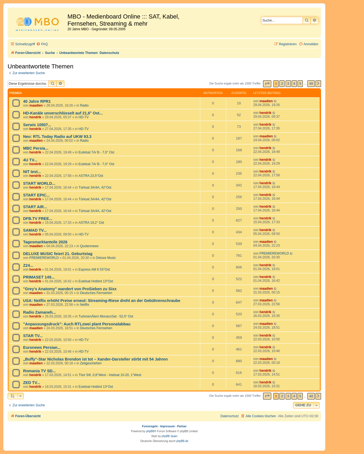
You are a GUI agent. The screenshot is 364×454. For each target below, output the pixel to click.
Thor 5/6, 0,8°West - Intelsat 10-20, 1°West (110, 375)
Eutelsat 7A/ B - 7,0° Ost (96, 152)
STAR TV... (33, 336)
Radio (84, 105)
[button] (267, 83)
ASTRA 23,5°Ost (91, 176)
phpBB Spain (169, 436)
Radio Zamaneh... (39, 312)
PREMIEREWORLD (44, 258)
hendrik (35, 117)
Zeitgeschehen (90, 363)
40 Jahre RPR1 (37, 101)
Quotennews (89, 246)
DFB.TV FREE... (37, 218)
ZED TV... (31, 382)
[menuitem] (42, 44)
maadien (36, 105)
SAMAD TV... (35, 230)
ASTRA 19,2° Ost (91, 223)
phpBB (150, 431)
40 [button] (311, 83)
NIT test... (32, 172)
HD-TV (84, 117)
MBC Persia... (35, 148)
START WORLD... (39, 183)
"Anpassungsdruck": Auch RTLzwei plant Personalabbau (77, 324)
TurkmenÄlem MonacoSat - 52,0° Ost (106, 316)
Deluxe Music (106, 258)
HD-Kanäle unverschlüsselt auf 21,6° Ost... (63, 113)
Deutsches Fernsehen (96, 293)
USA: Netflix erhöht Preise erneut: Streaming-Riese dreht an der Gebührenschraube (101, 300)
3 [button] (288, 83)
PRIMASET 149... (38, 277)
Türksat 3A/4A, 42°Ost (95, 187)
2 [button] (282, 83)
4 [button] (294, 83)
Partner (182, 426)
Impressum (167, 426)
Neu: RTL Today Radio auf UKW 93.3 (57, 136)
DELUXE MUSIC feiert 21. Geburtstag (57, 254)
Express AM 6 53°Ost (94, 269)
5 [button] (300, 83)
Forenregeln (150, 426)
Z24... (28, 265)
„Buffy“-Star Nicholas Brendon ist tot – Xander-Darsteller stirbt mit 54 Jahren (95, 359)
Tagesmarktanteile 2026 (45, 242)
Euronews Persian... (42, 347)
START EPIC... (36, 195)
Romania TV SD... (39, 371)
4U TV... (30, 160)
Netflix (84, 305)
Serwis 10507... (37, 125)
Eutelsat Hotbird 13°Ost (96, 281)
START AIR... (35, 207)
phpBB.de (182, 441)
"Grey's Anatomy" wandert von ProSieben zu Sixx (69, 289)
